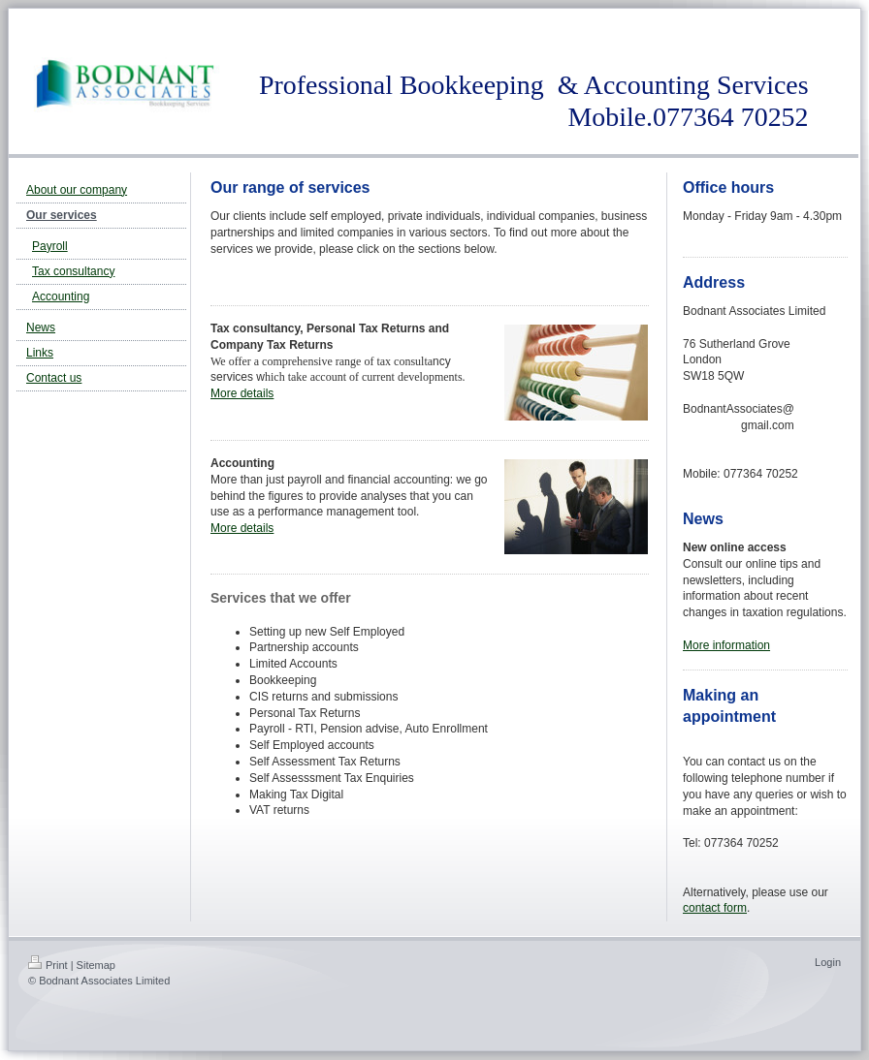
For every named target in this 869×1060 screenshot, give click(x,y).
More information (726, 645)
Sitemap (96, 965)
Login (828, 962)
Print (48, 965)
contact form (715, 908)
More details (242, 393)
